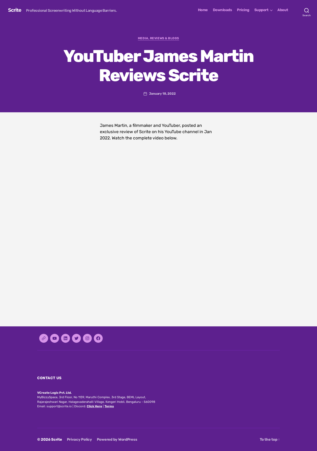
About (282, 10)
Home (203, 10)
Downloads (222, 10)
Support (261, 10)
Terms (109, 406)
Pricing (243, 10)
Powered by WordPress (117, 439)
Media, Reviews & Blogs (158, 38)
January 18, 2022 (162, 94)
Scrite (14, 10)
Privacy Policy (79, 439)
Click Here (94, 406)
